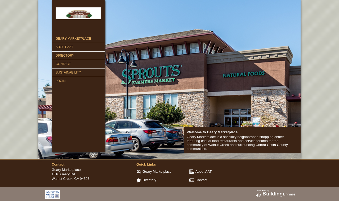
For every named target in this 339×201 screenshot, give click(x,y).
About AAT (64, 47)
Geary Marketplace (73, 38)
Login (60, 81)
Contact (63, 64)
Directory (65, 55)
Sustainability (68, 72)
